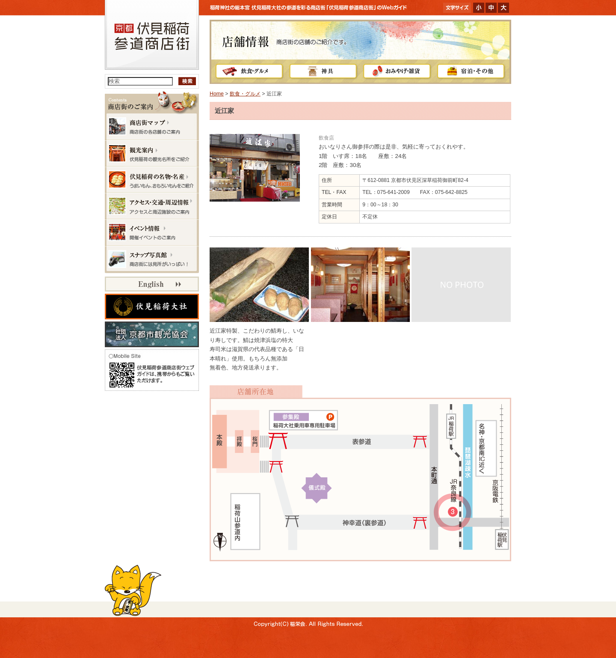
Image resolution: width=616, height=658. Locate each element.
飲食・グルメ (245, 94)
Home (217, 94)
